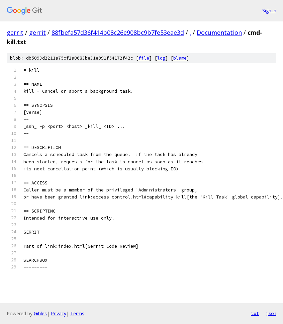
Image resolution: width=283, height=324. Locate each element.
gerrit (15, 32)
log (161, 58)
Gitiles (40, 313)
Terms (77, 313)
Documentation (219, 32)
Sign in (269, 10)
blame (180, 58)
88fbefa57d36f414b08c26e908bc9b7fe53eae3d (118, 32)
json (271, 313)
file (143, 58)
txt (255, 313)
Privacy (58, 313)
